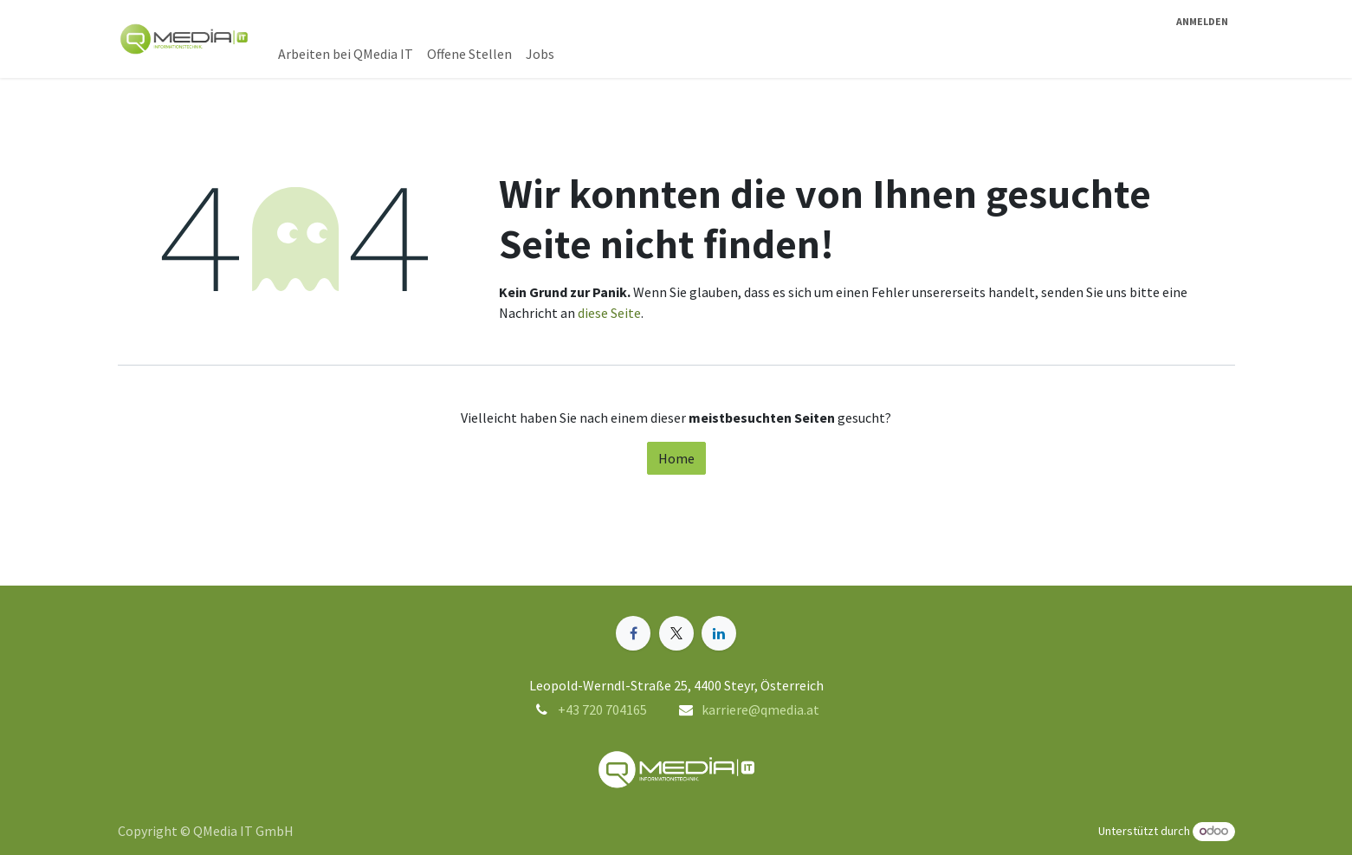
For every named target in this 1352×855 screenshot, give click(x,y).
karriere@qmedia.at (760, 709)
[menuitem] (345, 53)
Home (676, 458)
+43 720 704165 (602, 709)
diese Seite (609, 312)
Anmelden (1202, 21)
